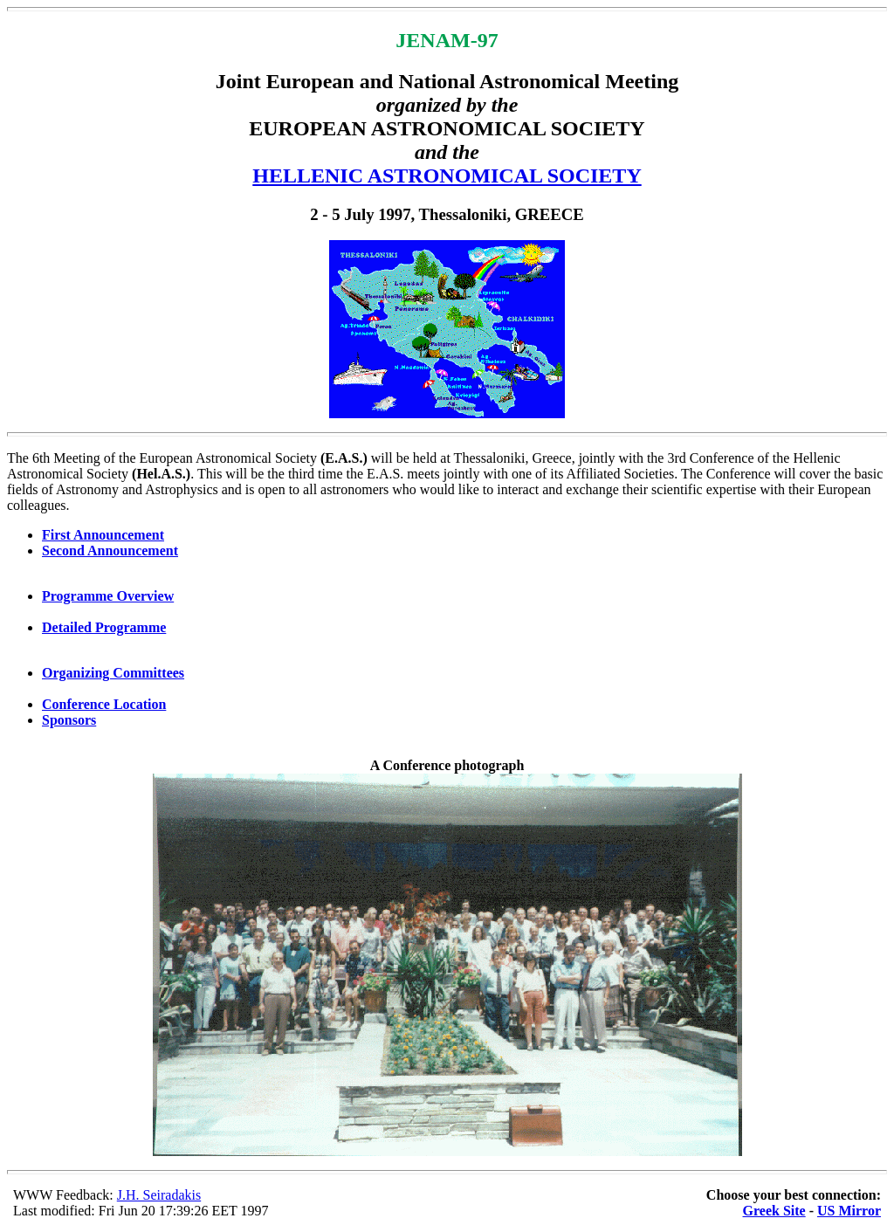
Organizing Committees (113, 672)
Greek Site (774, 1210)
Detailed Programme (104, 627)
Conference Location (104, 704)
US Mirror (849, 1210)
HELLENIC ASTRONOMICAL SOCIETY (446, 175)
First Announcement (103, 534)
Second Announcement (110, 550)
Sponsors (69, 719)
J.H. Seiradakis (159, 1194)
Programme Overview (108, 595)
